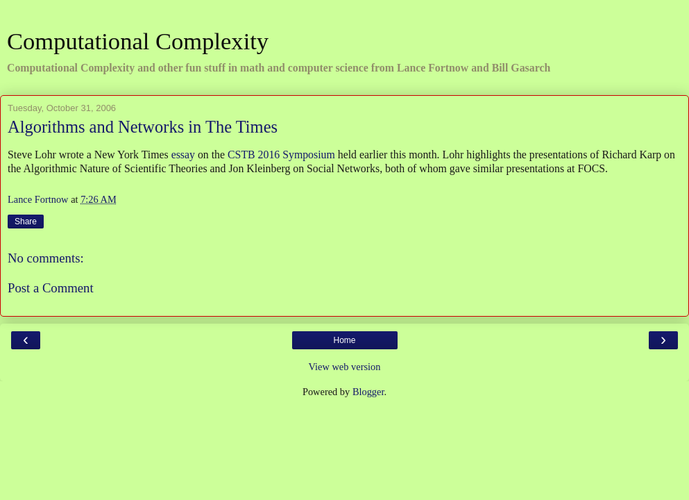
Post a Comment (51, 288)
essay (183, 154)
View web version (345, 366)
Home (344, 340)
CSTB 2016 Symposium (281, 154)
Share (26, 221)
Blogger (368, 391)
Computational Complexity (138, 41)
